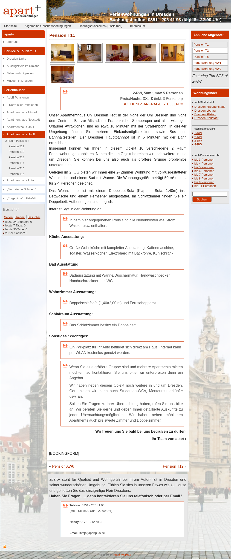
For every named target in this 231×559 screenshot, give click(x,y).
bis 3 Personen (204, 159)
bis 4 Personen (204, 163)
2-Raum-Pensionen (17, 140)
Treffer (20, 217)
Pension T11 (16, 146)
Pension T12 (16, 152)
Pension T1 (201, 44)
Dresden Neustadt (206, 118)
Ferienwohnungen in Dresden (142, 14)
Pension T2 (201, 50)
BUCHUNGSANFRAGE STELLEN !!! (152, 104)
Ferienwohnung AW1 (207, 62)
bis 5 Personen (204, 167)
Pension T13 (16, 157)
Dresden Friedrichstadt (209, 106)
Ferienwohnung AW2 (207, 68)
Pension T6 (201, 56)
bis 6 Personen (204, 171)
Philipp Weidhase (122, 555)
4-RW (198, 144)
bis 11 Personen (205, 186)
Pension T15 (16, 168)
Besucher (34, 217)
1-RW (198, 133)
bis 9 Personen (204, 182)
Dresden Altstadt (205, 114)
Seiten (8, 217)
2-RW (198, 137)
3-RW (198, 140)
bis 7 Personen (204, 174)
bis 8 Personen (204, 178)
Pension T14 (16, 163)
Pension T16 (16, 174)
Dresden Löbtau (205, 110)
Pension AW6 (63, 466)
